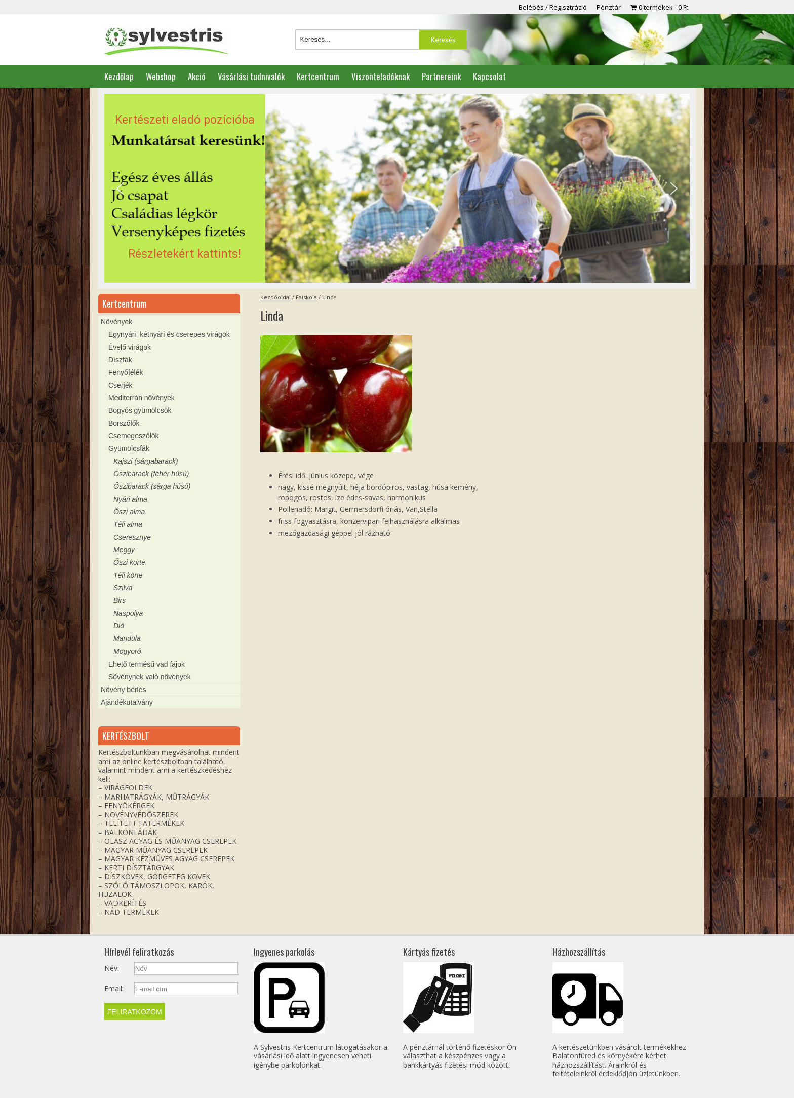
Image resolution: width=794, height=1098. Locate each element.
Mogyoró (127, 651)
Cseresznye (132, 537)
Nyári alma (130, 499)
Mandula (127, 638)
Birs (119, 600)
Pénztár (609, 7)
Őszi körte (129, 562)
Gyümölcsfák (128, 448)
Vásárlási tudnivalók (251, 76)
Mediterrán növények (141, 398)
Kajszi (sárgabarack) (145, 461)
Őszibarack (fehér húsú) (151, 474)
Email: (114, 988)
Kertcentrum (318, 76)
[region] (397, 188)
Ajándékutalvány (127, 702)
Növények (116, 322)
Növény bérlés (123, 690)
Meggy (124, 550)
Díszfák (120, 360)
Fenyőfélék (125, 372)
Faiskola (306, 297)
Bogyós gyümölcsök (140, 410)
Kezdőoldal (275, 297)
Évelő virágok (129, 347)
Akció (197, 76)
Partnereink (441, 76)
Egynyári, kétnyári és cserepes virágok (169, 334)
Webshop (161, 76)
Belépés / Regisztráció (553, 7)
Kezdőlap (119, 76)
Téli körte (128, 575)
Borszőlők (123, 423)
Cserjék (120, 385)
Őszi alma (129, 512)
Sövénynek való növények (149, 677)
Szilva (122, 588)
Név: (111, 968)
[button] (397, 188)
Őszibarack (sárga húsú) (152, 486)
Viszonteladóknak (380, 76)
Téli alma (127, 524)
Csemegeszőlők (133, 436)
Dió (118, 626)
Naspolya (128, 613)
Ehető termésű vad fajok (146, 664)
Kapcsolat (489, 76)
